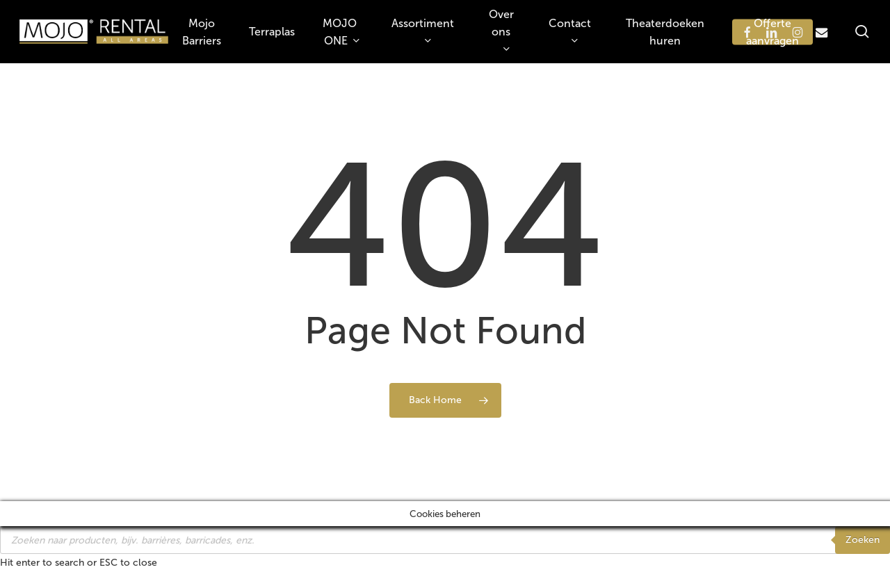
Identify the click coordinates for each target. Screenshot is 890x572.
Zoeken (863, 540)
